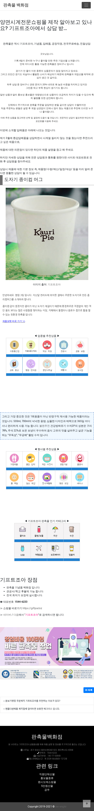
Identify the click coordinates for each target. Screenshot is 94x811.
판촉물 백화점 (16, 5)
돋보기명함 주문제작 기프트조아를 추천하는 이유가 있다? (32, 700)
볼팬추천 (44, 425)
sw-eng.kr (60, 806)
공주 (47, 789)
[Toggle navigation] (86, 5)
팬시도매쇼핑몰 (47, 782)
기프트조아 (54, 284)
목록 (88, 690)
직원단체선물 (47, 774)
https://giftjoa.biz (32, 608)
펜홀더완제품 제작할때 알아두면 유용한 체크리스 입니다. (32, 708)
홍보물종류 (47, 778)
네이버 (7, 614)
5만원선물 (47, 785)
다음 (16, 614)
